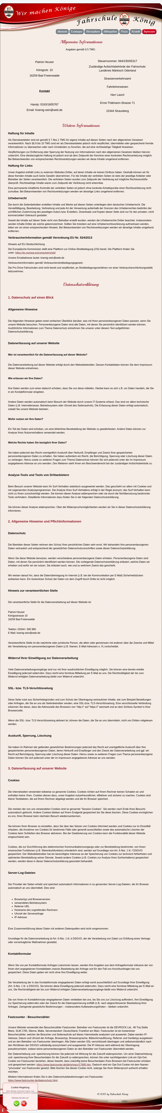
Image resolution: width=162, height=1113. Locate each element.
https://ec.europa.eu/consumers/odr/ (35, 252)
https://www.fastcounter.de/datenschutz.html (32, 1080)
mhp (124, 1101)
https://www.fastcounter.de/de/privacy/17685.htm (64, 1064)
